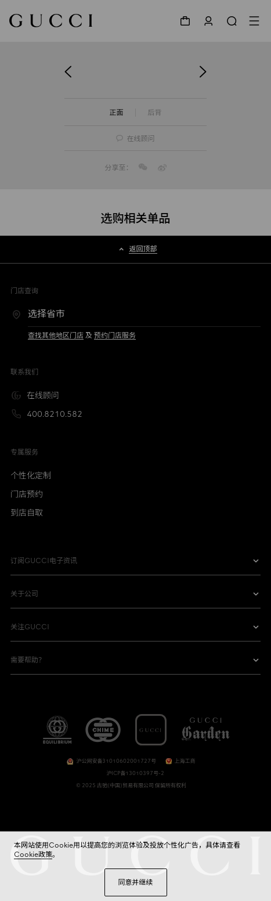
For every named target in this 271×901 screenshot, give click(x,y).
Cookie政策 (33, 854)
